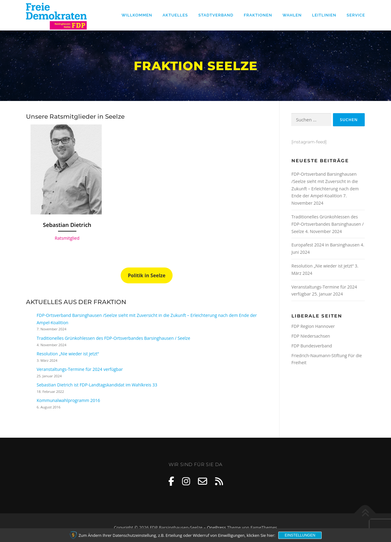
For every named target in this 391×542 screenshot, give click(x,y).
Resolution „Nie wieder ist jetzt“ (68, 354)
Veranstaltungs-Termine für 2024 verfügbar (80, 369)
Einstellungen (300, 535)
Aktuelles (175, 15)
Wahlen (292, 15)
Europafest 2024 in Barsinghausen (325, 245)
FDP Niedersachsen (310, 336)
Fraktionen (258, 15)
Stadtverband (215, 15)
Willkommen (137, 15)
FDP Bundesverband (311, 346)
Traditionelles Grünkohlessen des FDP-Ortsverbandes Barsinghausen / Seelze (113, 338)
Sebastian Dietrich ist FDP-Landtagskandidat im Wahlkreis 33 (97, 385)
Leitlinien (324, 15)
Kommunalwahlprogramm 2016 (68, 400)
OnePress (216, 527)
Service (356, 15)
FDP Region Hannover (313, 326)
